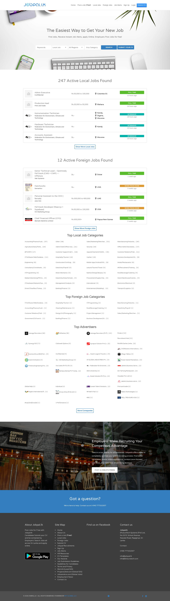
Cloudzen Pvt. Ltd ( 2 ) (125, 376)
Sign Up (126, 5)
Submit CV (142, 5)
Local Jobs (97, 5)
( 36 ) (60, 241)
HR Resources (63, 553)
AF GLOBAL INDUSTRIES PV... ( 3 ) (98, 360)
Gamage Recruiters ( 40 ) (35, 333)
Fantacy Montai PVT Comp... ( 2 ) (68, 371)
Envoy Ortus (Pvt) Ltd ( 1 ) (66, 392)
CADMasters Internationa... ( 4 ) (130, 349)
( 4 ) (128, 273)
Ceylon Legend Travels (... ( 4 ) (98, 354)
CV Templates (63, 556)
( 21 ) (66, 247)
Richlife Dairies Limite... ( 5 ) (127, 343)
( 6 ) (126, 262)
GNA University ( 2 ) (93, 371)
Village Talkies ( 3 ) (125, 354)
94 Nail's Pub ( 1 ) (92, 392)
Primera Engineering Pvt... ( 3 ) (36, 366)
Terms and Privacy (64, 566)
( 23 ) (35, 247)
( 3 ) (92, 283)
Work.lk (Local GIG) (65, 569)
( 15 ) (98, 252)
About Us (61, 533)
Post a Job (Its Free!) (105, 470)
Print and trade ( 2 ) (124, 386)
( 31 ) (98, 241)
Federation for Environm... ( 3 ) (98, 366)
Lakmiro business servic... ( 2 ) (129, 381)
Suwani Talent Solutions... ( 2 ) (98, 386)
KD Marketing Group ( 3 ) (66, 360)
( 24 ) (128, 241)
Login (133, 5)
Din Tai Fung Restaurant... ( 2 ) (127, 371)
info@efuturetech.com (129, 559)
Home (73, 5)
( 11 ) (128, 252)
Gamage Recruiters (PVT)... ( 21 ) (99, 333)
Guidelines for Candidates (67, 564)
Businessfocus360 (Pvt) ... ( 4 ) (36, 354)
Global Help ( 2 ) (30, 386)
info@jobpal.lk (126, 556)
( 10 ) (64, 257)
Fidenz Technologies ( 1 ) (127, 392)
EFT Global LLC (70, 596)
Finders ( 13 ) (122, 333)
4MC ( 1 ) (89, 397)
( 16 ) (67, 252)
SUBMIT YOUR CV (126, 47)
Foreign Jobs (107, 5)
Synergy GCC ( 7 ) (32, 343)
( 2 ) (97, 288)
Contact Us (62, 579)
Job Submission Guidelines (68, 561)
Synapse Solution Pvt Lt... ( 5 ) (98, 344)
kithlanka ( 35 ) (62, 333)
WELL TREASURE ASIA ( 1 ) (128, 397)
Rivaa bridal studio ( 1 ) (32, 403)
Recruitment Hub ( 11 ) (125, 338)
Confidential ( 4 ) (61, 354)
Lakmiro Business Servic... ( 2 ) (129, 366)
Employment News (65, 577)
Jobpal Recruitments (65, 546)
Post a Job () (84, 5)
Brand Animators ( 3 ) (34, 360)
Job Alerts (118, 5)
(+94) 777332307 (127, 551)
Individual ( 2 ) (60, 386)
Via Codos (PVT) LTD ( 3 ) (64, 366)
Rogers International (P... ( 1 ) (36, 392)
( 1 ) (128, 303)
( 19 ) (91, 247)
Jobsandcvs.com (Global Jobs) (69, 574)
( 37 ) (36, 241)
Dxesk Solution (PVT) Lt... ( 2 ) (98, 376)
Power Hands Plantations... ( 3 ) (130, 360)
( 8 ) (128, 257)
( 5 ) (35, 267)
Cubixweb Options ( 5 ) (63, 343)
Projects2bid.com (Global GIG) (69, 572)
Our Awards (62, 559)
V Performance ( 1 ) (62, 403)
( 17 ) (128, 247)
